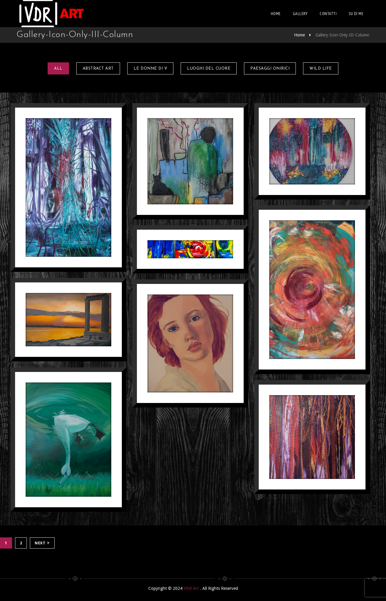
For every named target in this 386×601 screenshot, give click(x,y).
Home (276, 13)
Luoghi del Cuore (208, 69)
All (58, 69)
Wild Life (320, 69)
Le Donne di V (150, 69)
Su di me (356, 13)
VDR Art (192, 588)
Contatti (328, 13)
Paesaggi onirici (270, 69)
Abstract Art (98, 69)
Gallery (300, 13)
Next (42, 543)
